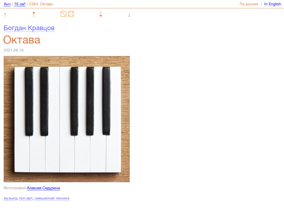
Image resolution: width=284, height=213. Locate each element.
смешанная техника (52, 198)
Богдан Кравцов (29, 28)
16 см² (20, 4)
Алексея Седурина (43, 188)
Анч (7, 4)
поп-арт (25, 198)
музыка (10, 198)
